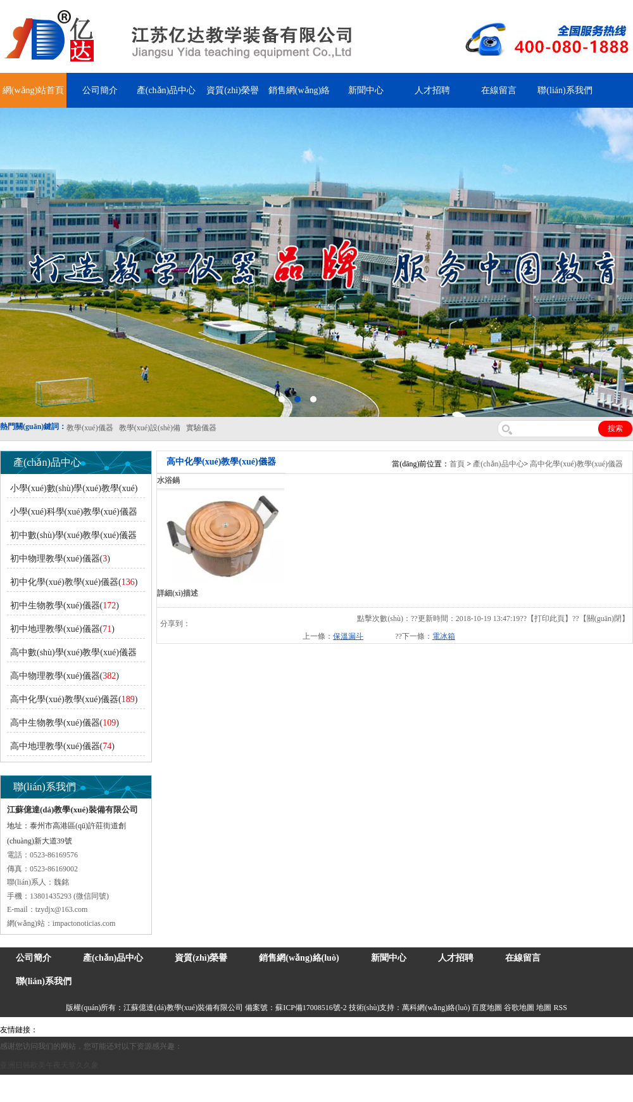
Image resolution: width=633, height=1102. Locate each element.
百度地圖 (487, 1007)
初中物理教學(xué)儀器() (60, 558)
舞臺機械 (212, 1029)
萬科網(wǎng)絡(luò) (437, 1007)
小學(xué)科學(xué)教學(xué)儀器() (72, 514)
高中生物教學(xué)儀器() (64, 722)
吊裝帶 (51, 1029)
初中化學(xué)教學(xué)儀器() (73, 582)
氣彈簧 (76, 1029)
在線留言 (499, 90)
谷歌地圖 (519, 1007)
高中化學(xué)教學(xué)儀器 (576, 463)
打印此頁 (549, 618)
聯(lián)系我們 (564, 90)
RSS (560, 1007)
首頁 (457, 463)
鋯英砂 (241, 1029)
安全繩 (322, 1029)
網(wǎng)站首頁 (33, 90)
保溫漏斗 (348, 636)
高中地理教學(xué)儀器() (62, 746)
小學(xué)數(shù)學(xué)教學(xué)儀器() (72, 491)
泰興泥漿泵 (273, 1029)
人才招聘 (432, 90)
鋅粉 (343, 1029)
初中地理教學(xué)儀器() (62, 629)
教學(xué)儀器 (517, 1029)
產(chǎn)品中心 (166, 90)
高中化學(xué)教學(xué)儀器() (73, 699)
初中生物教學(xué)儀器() (64, 605)
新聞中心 (366, 90)
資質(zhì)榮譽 (232, 90)
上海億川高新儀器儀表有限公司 (142, 1029)
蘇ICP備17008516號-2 (311, 1007)
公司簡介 (100, 90)
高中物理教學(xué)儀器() (64, 676)
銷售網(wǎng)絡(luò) (299, 958)
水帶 (302, 1029)
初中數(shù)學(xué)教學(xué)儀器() (72, 537)
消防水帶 (368, 1029)
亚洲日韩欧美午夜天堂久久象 (49, 1065)
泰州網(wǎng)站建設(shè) (583, 1029)
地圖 (543, 1007)
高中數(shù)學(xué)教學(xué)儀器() (72, 655)
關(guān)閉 (604, 618)
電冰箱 (443, 636)
